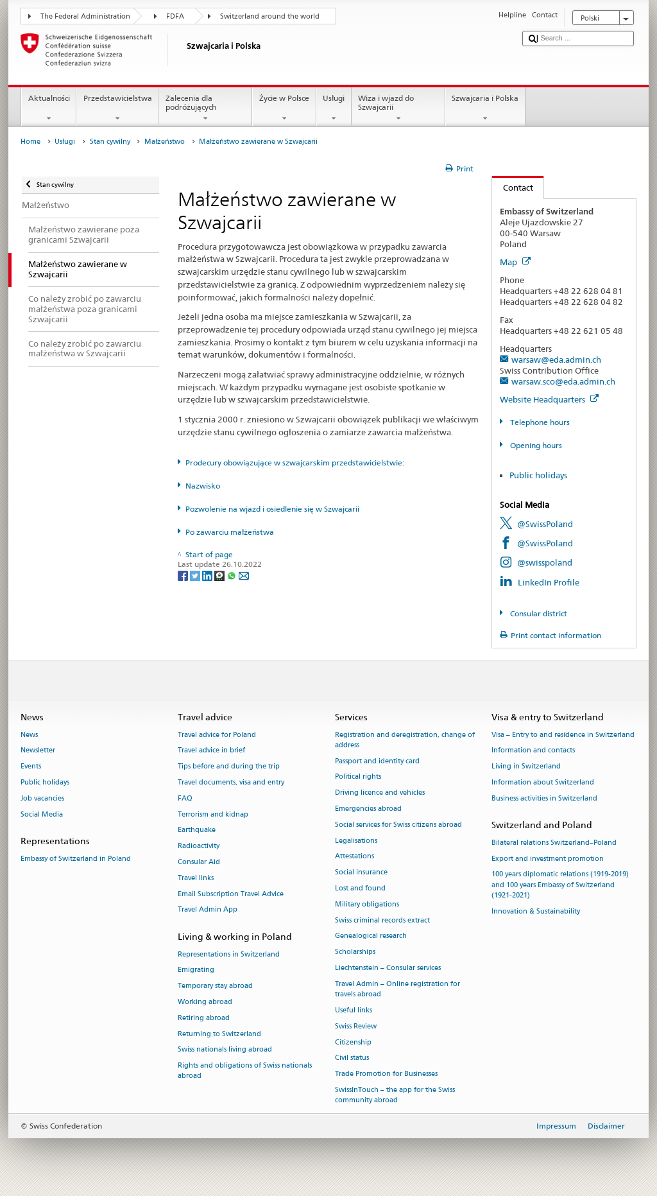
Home (30, 141)
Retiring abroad (204, 1018)
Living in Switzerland (526, 767)
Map (515, 262)
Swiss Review (356, 1026)
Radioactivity (198, 846)
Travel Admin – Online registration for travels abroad (397, 989)
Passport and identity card (377, 761)
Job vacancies (42, 798)
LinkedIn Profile (548, 582)
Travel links (196, 878)
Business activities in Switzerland (544, 798)
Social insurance (361, 873)
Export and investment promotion (547, 858)
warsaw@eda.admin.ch (556, 359)
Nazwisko (202, 485)
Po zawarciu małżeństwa (229, 532)
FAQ (185, 798)
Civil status (352, 1058)
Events (31, 767)
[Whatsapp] (232, 575)
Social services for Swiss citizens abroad (398, 824)
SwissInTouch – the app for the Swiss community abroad (395, 1095)
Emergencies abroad (368, 808)
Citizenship (353, 1042)
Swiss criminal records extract (382, 920)
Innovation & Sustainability (535, 911)
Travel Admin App (207, 910)
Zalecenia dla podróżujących (205, 108)
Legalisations (356, 840)
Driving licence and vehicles (380, 793)
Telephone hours (539, 422)
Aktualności (49, 108)
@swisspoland (544, 562)
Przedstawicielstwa (117, 108)
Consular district (537, 613)
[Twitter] (196, 575)
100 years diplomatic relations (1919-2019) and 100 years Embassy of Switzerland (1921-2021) (560, 885)
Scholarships (355, 952)
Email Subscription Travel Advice (231, 894)
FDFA (175, 16)
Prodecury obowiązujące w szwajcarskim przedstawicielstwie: (294, 462)
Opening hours (535, 445)
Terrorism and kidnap (213, 814)
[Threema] (220, 575)
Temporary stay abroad (215, 986)
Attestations (354, 857)
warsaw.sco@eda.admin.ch (563, 381)
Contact (512, 187)
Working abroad (205, 1002)
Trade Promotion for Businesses (386, 1074)
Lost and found (360, 888)
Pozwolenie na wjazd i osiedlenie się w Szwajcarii (272, 509)
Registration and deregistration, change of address (405, 740)
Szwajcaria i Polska (485, 108)
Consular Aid (199, 862)
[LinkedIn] (208, 575)
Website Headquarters (549, 399)
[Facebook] (184, 575)
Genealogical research (371, 936)
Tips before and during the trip (229, 767)
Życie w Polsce (284, 108)
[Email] (244, 575)
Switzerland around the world (270, 16)
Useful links (353, 1010)
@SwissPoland (545, 524)
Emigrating (196, 970)
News (29, 735)
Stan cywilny (110, 141)
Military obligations (367, 904)
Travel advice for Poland (217, 735)
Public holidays (538, 475)
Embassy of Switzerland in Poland (76, 858)
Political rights (358, 777)
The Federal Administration (85, 16)
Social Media (42, 814)
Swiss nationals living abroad (225, 1050)
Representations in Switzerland (229, 954)
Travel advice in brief (211, 751)
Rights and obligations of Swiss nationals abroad (245, 1071)
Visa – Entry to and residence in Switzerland (563, 735)
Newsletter (38, 751)
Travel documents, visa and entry (231, 782)
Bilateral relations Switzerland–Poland (554, 842)
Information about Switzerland (542, 782)
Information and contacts (533, 751)
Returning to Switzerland (219, 1034)
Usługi (334, 108)
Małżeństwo (164, 141)
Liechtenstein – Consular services (388, 968)
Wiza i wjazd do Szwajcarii (398, 108)
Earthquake (197, 830)
